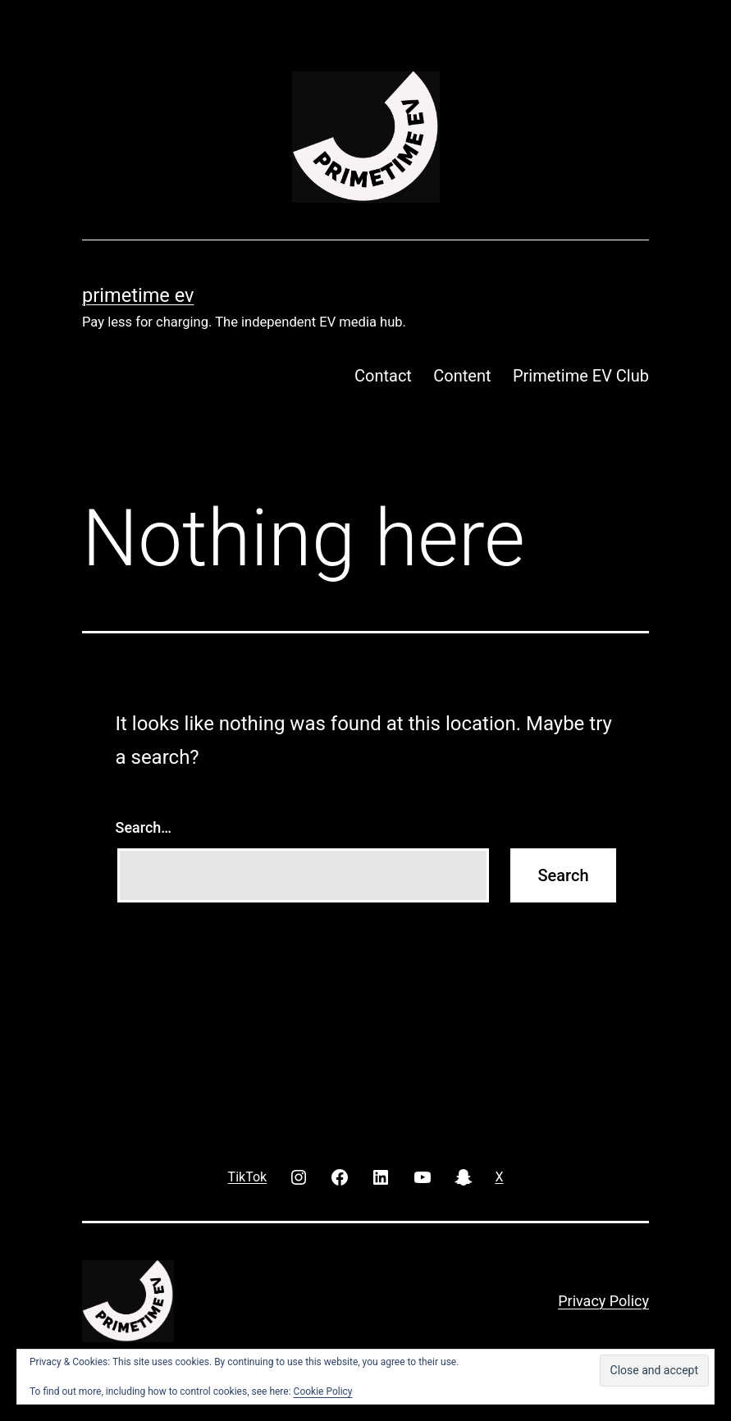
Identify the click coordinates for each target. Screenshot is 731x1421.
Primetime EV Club (581, 376)
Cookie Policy (323, 1391)
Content (462, 376)
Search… (144, 827)
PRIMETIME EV (138, 295)
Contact (383, 376)
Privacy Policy (603, 1300)
